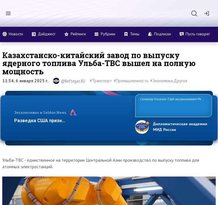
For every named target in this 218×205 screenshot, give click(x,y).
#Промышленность (131, 80)
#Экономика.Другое (168, 80)
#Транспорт (101, 80)
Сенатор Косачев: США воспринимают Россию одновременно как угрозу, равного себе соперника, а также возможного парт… (172, 105)
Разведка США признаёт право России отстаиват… (71, 120)
